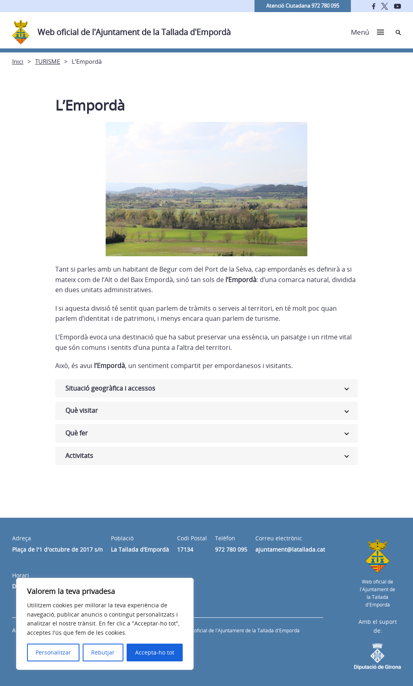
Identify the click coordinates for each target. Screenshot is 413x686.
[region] (105, 624)
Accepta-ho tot (154, 652)
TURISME (47, 61)
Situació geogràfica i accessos (110, 388)
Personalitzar (53, 652)
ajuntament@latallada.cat (290, 549)
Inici (17, 61)
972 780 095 (231, 549)
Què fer (76, 433)
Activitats (79, 455)
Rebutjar (103, 652)
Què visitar (81, 410)
